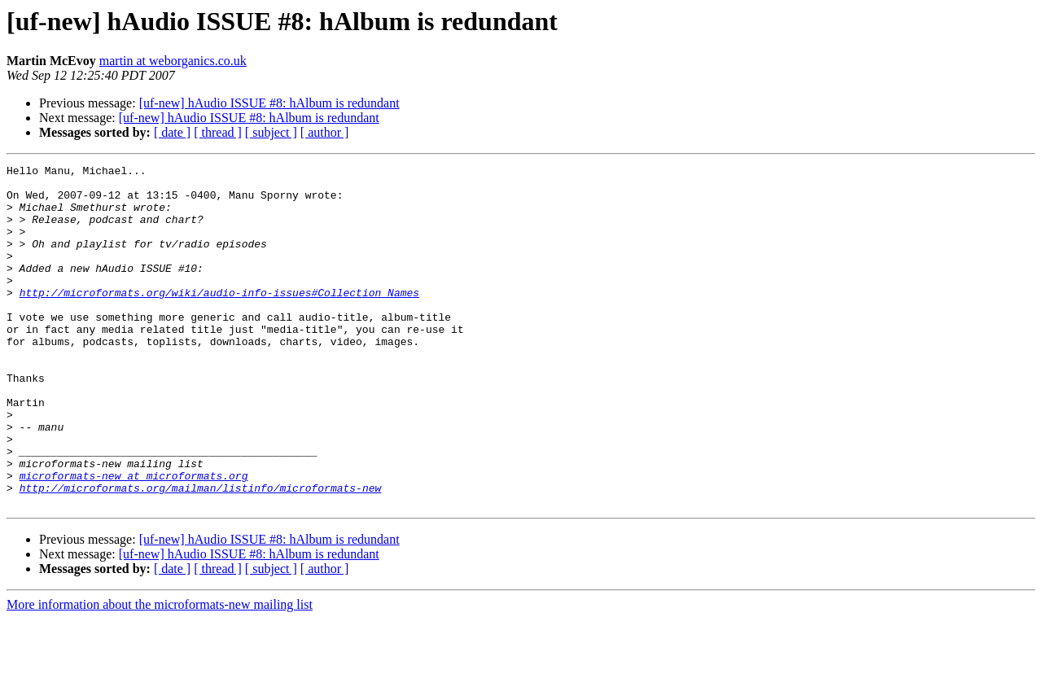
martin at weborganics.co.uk (173, 61)
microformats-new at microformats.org (134, 539)
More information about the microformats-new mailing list (160, 673)
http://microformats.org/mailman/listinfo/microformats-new (201, 553)
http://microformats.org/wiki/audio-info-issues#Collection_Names (219, 319)
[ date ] (172, 132)
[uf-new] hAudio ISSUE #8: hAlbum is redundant (269, 103)
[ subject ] (271, 132)
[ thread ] (218, 132)
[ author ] (324, 132)
